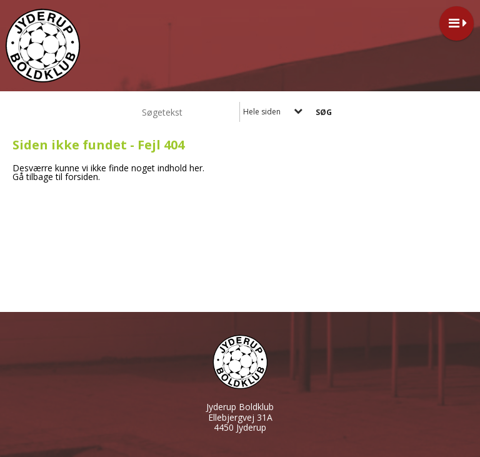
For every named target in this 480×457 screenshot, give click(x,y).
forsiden (81, 177)
